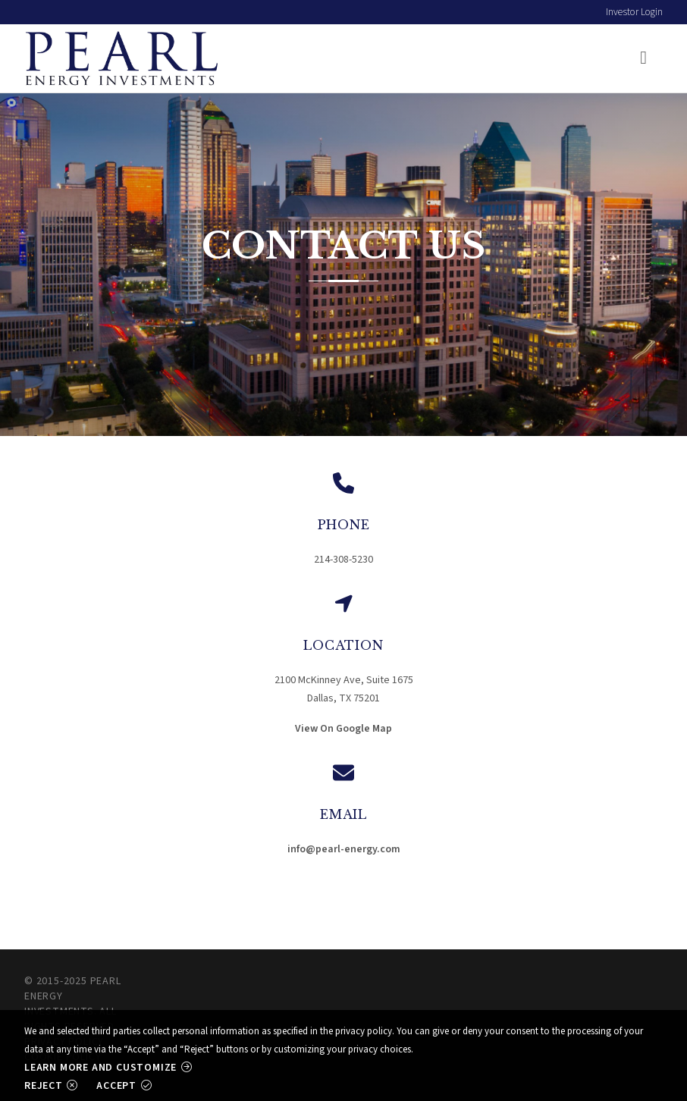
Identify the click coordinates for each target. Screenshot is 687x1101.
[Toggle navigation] (643, 59)
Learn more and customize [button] (100, 1067)
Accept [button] (116, 1085)
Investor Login (634, 12)
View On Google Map (343, 728)
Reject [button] (43, 1085)
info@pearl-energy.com (343, 849)
